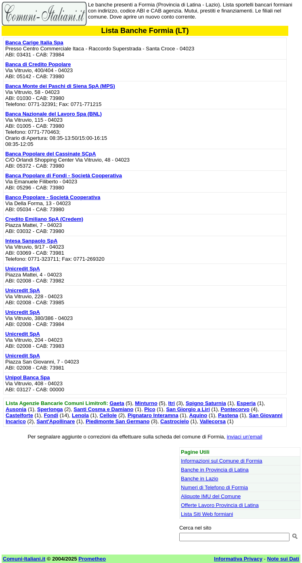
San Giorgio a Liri (188, 409)
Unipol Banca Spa (27, 377)
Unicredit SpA (22, 269)
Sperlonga (50, 409)
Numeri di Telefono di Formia (214, 487)
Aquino (198, 415)
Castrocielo (174, 421)
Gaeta (116, 403)
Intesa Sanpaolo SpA (31, 241)
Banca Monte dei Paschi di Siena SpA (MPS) (60, 86)
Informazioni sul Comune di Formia (221, 461)
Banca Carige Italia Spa (34, 42)
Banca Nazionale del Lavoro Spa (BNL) (53, 114)
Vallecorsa (213, 421)
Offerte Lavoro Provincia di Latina (220, 505)
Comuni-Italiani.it (24, 559)
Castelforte (19, 415)
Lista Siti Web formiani (207, 514)
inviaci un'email (244, 437)
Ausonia (16, 409)
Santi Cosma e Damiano (103, 409)
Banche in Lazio (199, 479)
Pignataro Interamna (153, 415)
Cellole (108, 415)
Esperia (246, 403)
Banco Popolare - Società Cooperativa (53, 197)
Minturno (146, 403)
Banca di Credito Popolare (38, 64)
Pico (149, 409)
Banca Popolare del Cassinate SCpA (50, 154)
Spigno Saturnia (206, 403)
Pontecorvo (235, 409)
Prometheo (92, 559)
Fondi (51, 415)
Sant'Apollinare (56, 421)
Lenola (80, 415)
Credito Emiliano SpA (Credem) (44, 219)
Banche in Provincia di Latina (215, 470)
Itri (171, 403)
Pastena (228, 415)
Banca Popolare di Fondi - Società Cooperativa (63, 175)
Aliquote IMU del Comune (211, 496)
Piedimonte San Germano (117, 421)
